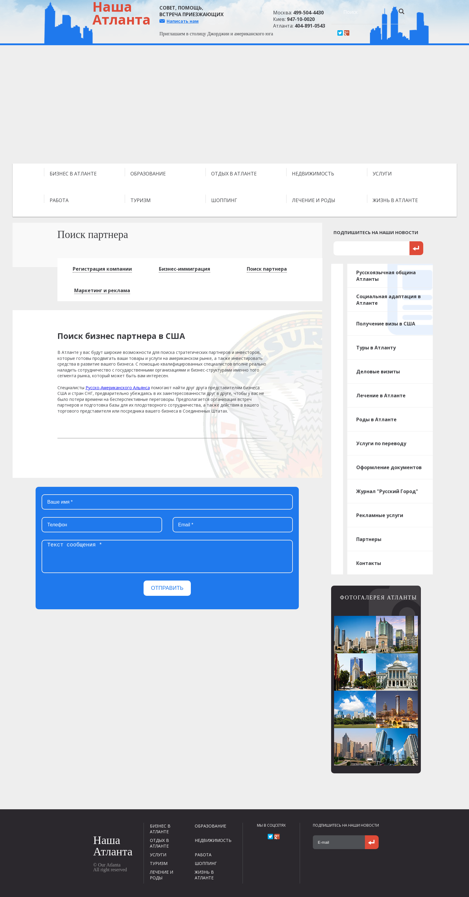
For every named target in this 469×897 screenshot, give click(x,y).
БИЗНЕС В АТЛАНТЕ (73, 173)
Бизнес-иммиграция (184, 269)
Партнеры (368, 539)
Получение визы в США (385, 323)
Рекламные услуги (379, 515)
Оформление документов (389, 467)
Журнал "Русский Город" (387, 491)
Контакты (368, 563)
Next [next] (451, 107)
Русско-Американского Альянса (118, 387)
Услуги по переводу (381, 443)
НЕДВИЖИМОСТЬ (313, 173)
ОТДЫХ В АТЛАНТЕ (234, 173)
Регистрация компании (102, 269)
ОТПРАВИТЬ (167, 588)
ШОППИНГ (224, 200)
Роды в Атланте (376, 419)
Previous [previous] (18, 107)
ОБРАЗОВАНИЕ (148, 173)
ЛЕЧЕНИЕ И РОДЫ (313, 200)
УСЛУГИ (382, 173)
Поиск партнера (267, 269)
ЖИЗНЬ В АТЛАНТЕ (395, 200)
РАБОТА (59, 200)
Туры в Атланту (376, 347)
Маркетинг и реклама (102, 290)
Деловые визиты (378, 371)
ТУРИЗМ (140, 200)
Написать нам (183, 21)
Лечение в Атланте (381, 395)
